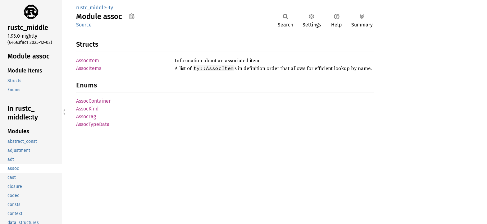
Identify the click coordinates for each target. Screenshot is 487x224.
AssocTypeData (93, 124)
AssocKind (87, 109)
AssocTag (86, 116)
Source (84, 25)
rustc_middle (91, 8)
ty (111, 8)
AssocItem (87, 60)
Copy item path (132, 16)
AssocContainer (93, 101)
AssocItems (88, 68)
